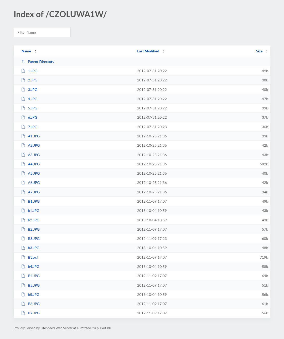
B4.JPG (30, 276)
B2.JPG (30, 229)
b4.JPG (30, 266)
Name (26, 51)
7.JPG (29, 127)
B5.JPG (30, 285)
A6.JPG (30, 182)
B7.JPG (30, 313)
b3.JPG (30, 248)
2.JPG (29, 80)
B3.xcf (29, 257)
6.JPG (29, 117)
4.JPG (29, 99)
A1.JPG (30, 136)
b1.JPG (30, 210)
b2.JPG (30, 220)
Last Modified (148, 51)
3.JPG (29, 89)
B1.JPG (30, 201)
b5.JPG (30, 294)
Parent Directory (37, 61)
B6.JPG (30, 304)
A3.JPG (30, 155)
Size (259, 51)
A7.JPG (30, 192)
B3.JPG (30, 238)
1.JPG (29, 71)
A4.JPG (30, 164)
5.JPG (29, 108)
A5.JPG (30, 173)
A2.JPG (30, 145)
